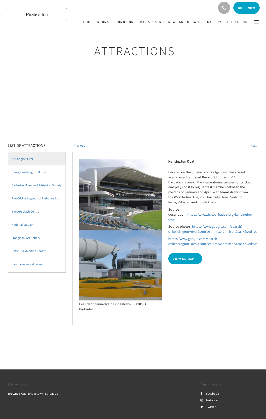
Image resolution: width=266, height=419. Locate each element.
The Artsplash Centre (25, 211)
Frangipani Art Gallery (26, 238)
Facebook (209, 394)
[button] (256, 21)
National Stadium (23, 225)
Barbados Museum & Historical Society (37, 185)
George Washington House (29, 172)
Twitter (208, 407)
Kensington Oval (22, 159)
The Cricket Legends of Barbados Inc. (36, 198)
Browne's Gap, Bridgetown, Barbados (33, 394)
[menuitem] (89, 22)
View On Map (183, 259)
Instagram (210, 400)
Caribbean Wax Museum (27, 264)
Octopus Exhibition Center (29, 251)
